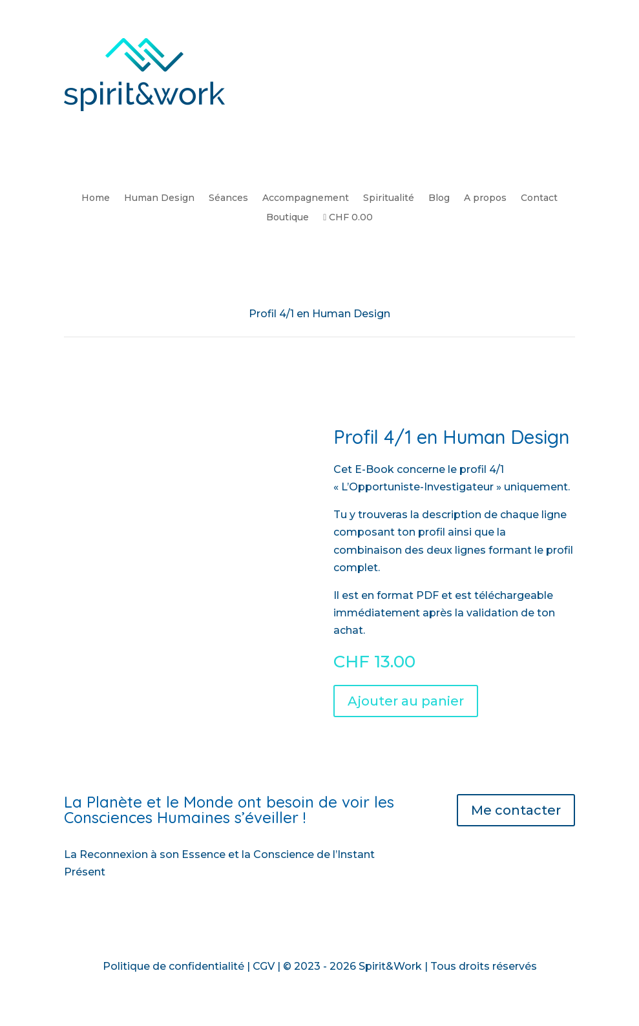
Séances (228, 198)
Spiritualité (388, 198)
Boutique (287, 218)
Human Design (159, 198)
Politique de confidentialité (173, 966)
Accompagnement (305, 198)
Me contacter (516, 810)
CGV (264, 966)
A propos (485, 198)
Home (95, 198)
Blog (439, 198)
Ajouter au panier (406, 701)
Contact (539, 198)
